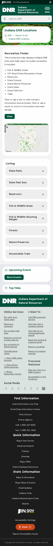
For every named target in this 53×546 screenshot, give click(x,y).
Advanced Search (25, 446)
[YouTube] (25, 388)
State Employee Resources (25, 467)
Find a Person (25, 414)
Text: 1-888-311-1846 (25, 430)
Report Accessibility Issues (25, 534)
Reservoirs (15, 194)
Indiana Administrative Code (25, 498)
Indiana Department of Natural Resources (28, 10)
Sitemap (25, 456)
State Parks (15, 170)
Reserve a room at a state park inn (12, 338)
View (9, 116)
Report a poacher (36, 346)
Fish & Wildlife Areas (21, 205)
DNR (9, 35)
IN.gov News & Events (25, 482)
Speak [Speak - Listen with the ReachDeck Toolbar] (25, 527)
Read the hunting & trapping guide (37, 341)
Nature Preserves (19, 242)
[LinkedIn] (31, 388)
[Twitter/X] (12, 388)
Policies (25, 451)
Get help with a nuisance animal (35, 325)
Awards (25, 503)
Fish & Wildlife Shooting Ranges (23, 218)
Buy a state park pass (12, 332)
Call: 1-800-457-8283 (25, 425)
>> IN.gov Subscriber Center (12, 372)
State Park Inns (18, 182)
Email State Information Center (25, 409)
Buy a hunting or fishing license (11, 345)
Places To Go (22, 35)
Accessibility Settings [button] (25, 520)
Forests (13, 230)
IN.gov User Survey (25, 440)
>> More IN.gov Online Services (11, 366)
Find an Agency (25, 419)
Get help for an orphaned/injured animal (36, 333)
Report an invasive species (37, 352)
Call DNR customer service (37, 318)
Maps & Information (25, 477)
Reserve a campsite (8, 325)
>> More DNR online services (13, 359)
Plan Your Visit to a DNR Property (37, 371)
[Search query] (27, 19)
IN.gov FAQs (25, 461)
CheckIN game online (11, 352)
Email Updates (25, 488)
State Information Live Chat (25, 404)
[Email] (37, 388)
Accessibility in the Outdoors (37, 377)
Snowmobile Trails (19, 253)
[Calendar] (43, 388)
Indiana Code (25, 493)
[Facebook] (6, 388)
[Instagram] (18, 388)
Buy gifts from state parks (10, 318)
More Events (14, 277)
